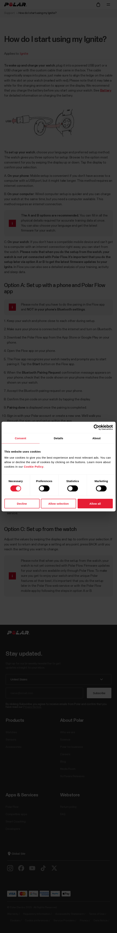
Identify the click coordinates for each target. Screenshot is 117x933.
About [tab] (96, 438)
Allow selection (58, 503)
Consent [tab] (20, 438)
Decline (22, 503)
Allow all (95, 503)
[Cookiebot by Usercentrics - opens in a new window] (96, 427)
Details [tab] (58, 438)
